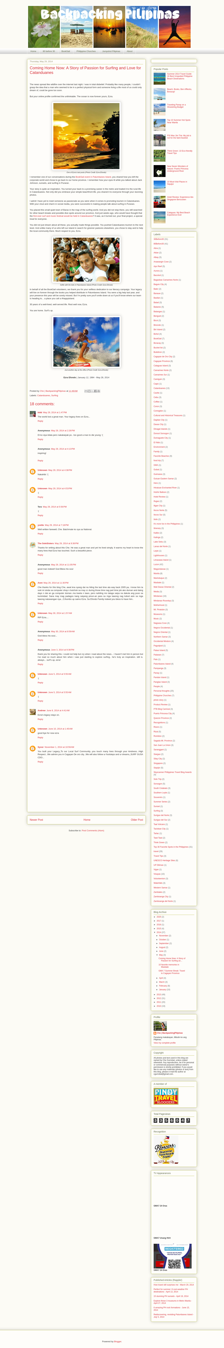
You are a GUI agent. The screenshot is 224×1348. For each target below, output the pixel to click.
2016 (159, 924)
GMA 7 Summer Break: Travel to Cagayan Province (172, 972)
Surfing (54, 395)
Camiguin (158, 379)
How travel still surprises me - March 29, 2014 (174, 1285)
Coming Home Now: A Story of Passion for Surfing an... (172, 959)
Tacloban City (160, 829)
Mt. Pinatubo (159, 609)
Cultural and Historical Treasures (168, 415)
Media (156, 591)
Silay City (158, 759)
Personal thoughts (162, 691)
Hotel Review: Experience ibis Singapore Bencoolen (180, 198)
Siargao (157, 754)
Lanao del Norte (161, 546)
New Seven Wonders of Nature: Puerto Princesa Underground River (177, 168)
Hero (156, 483)
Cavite (156, 393)
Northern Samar (161, 637)
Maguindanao (160, 569)
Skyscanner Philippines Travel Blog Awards (173, 772)
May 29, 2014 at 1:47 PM (55, 412)
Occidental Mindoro (162, 641)
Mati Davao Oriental (162, 587)
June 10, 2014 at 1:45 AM (60, 729)
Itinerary (157, 528)
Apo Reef (158, 266)
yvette (41, 525)
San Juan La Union (162, 745)
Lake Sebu (158, 542)
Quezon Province (161, 718)
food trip (157, 460)
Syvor (41, 747)
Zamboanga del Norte (163, 901)
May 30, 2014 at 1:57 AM (60, 613)
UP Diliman (159, 865)
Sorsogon (158, 784)
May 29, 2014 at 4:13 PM (63, 449)
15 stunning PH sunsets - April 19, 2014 (171, 1296)
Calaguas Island (161, 366)
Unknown (42, 470)
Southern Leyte (160, 793)
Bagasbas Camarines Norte (166, 280)
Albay (156, 257)
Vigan (156, 869)
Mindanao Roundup (162, 601)
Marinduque (159, 578)
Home (33, 51)
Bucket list (158, 348)
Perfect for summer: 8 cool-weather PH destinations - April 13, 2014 (171, 1290)
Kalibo (156, 533)
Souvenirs (158, 797)
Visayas (157, 874)
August (162, 947)
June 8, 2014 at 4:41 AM (58, 710)
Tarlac (156, 833)
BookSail (65, 51)
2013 (159, 994)
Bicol (156, 320)
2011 (159, 1002)
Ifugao (156, 501)
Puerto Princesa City (163, 713)
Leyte (156, 551)
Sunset (157, 806)
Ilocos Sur (158, 515)
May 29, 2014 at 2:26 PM (63, 430)
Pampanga (158, 668)
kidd (40, 412)
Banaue (157, 293)
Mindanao (158, 596)
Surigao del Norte (161, 815)
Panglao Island (160, 682)
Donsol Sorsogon (161, 433)
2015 (159, 928)
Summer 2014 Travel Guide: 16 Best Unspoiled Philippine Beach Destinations (179, 76)
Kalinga (157, 537)
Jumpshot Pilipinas (111, 51)
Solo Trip (157, 779)
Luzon (156, 564)
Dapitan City (159, 420)
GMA (156, 465)
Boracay (157, 343)
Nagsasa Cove (160, 623)
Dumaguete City (161, 438)
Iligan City (158, 506)
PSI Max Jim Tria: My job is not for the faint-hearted (179, 136)
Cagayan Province (162, 361)
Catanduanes (43, 395)
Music (156, 619)
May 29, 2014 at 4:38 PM (60, 470)
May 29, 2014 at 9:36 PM (66, 543)
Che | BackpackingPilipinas (170, 1033)
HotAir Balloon (160, 492)
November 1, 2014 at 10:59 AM (59, 747)
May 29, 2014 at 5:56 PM (55, 507)
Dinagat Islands (160, 429)
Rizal (156, 731)
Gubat (156, 469)
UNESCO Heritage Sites (164, 860)
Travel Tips (158, 856)
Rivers (156, 727)
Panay (156, 673)
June (161, 951)
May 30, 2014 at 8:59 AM (63, 631)
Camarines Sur (160, 375)
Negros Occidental (162, 628)
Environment (159, 447)
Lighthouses (159, 555)
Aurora (157, 271)
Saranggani (159, 749)
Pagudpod (158, 646)
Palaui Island (159, 650)
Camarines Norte (161, 370)
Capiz (156, 384)
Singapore (158, 763)
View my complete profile (165, 1043)
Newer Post (36, 819)
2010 (159, 1006)
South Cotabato (160, 788)
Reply (40, 421)
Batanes (157, 307)
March (162, 982)
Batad (156, 302)
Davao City (158, 424)
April (161, 978)
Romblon (158, 736)
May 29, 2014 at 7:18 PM (57, 525)
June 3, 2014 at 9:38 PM (62, 650)
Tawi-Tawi (158, 838)
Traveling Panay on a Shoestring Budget (176, 106)
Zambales (158, 892)
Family (156, 451)
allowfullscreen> (173, 1256)
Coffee (156, 402)
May (161, 955)
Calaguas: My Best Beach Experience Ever (178, 213)
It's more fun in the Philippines (167, 524)
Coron (156, 406)
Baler (156, 289)
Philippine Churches (86, 51)
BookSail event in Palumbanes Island (93, 177)
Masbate (157, 582)
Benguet (157, 316)
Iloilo (156, 519)
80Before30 (159, 244)
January (163, 989)
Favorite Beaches (161, 456)
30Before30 (159, 239)
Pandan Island (160, 677)
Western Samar (160, 888)
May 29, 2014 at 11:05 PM (63, 564)
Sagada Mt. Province (163, 741)
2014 (159, 932)
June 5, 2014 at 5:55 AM (59, 674)
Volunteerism (159, 878)
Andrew (42, 710)
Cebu (156, 397)
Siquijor (157, 768)
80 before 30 (49, 51)
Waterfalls (158, 883)
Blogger (117, 1341)
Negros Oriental (161, 632)
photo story (158, 700)
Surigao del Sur (160, 820)
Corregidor (158, 411)
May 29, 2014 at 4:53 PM (60, 488)
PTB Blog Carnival (162, 709)
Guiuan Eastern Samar (164, 478)
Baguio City (159, 284)
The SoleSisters (46, 543)
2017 (159, 921)
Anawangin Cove (161, 262)
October (163, 939)
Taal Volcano (159, 824)
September (164, 943)
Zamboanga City (161, 896)
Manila (156, 573)
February (163, 986)
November (164, 936)
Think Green (159, 842)
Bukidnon (158, 352)
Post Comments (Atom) (93, 830)
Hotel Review (159, 497)
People (157, 686)
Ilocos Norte (159, 510)
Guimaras (158, 474)
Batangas (158, 311)
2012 (159, 998)
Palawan (157, 655)
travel (156, 851)
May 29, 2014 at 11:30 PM (56, 583)
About (129, 51)
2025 (159, 917)
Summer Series (160, 802)
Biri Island (158, 329)
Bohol (156, 334)
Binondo (157, 325)
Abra (156, 248)
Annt (40, 583)
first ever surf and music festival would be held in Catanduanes (63, 216)
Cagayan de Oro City (163, 356)
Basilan (157, 298)
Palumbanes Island (162, 664)
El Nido (157, 442)
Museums (158, 614)
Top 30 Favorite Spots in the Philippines (171, 847)
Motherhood (159, 605)
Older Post (137, 819)
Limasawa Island (161, 560)
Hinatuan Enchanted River (165, 488)
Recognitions (159, 722)
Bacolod (157, 275)
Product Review (161, 704)
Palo (156, 659)
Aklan (156, 253)
